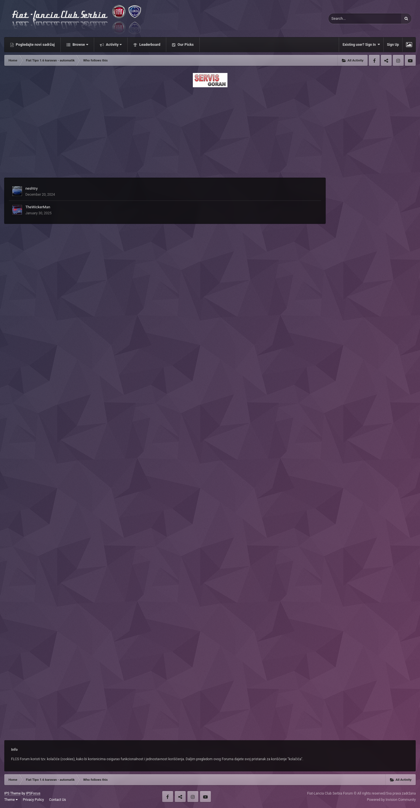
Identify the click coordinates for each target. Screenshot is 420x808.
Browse (80, 44)
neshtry (31, 188)
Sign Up (393, 45)
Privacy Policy (33, 800)
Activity (113, 44)
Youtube (410, 60)
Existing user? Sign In (361, 44)
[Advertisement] (210, 131)
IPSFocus (33, 793)
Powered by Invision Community (391, 800)
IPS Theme (12, 793)
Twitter (386, 60)
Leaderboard (149, 44)
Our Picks (185, 44)
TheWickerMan (37, 207)
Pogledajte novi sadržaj (35, 44)
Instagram (398, 60)
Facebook (374, 60)
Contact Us (57, 800)
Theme (11, 800)
